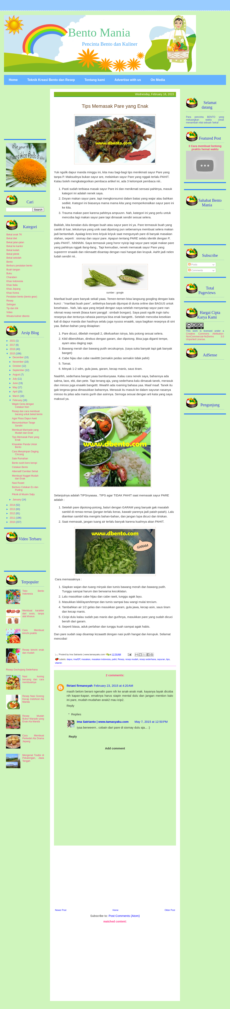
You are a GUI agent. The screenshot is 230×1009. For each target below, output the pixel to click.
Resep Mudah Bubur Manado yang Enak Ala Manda (33, 719)
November (18, 361)
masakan (85, 659)
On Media (158, 80)
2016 (13, 349)
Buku (9, 273)
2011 (13, 517)
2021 (13, 340)
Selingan (11, 304)
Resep (121, 659)
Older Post (170, 910)
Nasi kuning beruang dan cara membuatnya (33, 679)
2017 (13, 345)
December (18, 357)
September (19, 370)
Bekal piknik (12, 254)
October (17, 366)
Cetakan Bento (20, 467)
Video (9, 312)
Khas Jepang (13, 288)
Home (13, 80)
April (15, 391)
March (16, 396)
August (17, 374)
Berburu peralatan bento (19, 265)
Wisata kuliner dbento (17, 316)
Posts (192, 264)
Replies (76, 714)
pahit (114, 659)
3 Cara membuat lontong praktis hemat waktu (205, 147)
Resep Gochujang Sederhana (22, 669)
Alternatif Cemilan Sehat (25, 471)
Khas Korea (12, 292)
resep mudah (131, 659)
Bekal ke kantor (14, 246)
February (18, 400)
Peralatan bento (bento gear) (21, 296)
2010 (13, 522)
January (17, 499)
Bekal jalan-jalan (15, 242)
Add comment (115, 748)
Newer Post (60, 910)
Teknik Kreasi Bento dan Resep (51, 80)
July (15, 378)
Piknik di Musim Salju (23, 494)
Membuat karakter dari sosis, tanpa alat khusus (33, 613)
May (15, 387)
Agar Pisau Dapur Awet (24, 418)
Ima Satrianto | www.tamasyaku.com (103, 721)
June (15, 383)
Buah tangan (13, 269)
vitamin (58, 663)
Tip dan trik (12, 308)
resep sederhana (147, 659)
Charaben (11, 277)
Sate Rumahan (20, 458)
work (195, 331)
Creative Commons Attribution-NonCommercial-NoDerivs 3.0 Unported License (205, 336)
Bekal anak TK (14, 234)
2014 (13, 505)
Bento (9, 261)
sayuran (161, 659)
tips (168, 659)
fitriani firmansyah (80, 685)
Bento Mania (99, 32)
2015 (13, 353)
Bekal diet (11, 238)
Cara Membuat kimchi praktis (33, 631)
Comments (195, 270)
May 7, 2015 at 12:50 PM (151, 721)
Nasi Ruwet (18, 483)
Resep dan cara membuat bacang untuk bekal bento (27, 412)
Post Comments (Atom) (124, 915)
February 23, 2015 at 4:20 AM (113, 685)
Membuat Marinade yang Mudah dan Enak (25, 431)
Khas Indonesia (14, 281)
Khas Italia (12, 285)
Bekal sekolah (13, 257)
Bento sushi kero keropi (24, 463)
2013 (13, 509)
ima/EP (76, 659)
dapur (69, 659)
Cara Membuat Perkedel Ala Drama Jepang (33, 738)
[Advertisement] (115, 961)
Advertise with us (127, 80)
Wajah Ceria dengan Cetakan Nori (23, 405)
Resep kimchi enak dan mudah (33, 651)
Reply (70, 705)
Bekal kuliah (12, 250)
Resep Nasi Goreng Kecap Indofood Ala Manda (33, 699)
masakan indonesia (101, 659)
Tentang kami (94, 80)
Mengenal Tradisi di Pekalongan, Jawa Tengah (33, 758)
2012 (13, 513)
